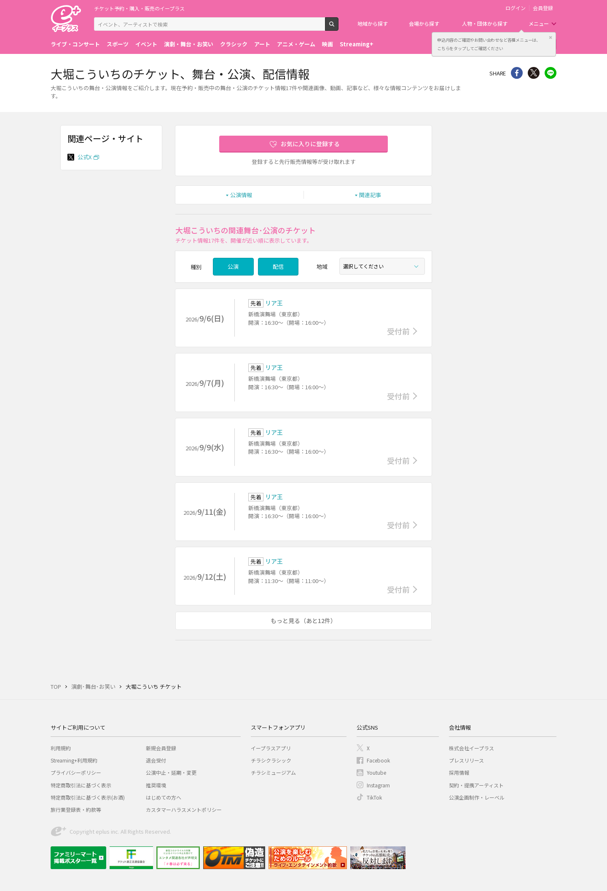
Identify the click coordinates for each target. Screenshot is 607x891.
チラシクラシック (271, 760)
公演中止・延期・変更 (171, 772)
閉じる (550, 37)
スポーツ (118, 44)
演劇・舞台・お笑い (188, 44)
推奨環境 (156, 785)
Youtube (376, 772)
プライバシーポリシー (76, 772)
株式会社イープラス (471, 748)
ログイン (515, 8)
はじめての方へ (163, 797)
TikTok (374, 797)
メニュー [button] (539, 23)
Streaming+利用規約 (74, 760)
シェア (517, 73)
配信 (278, 266)
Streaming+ (356, 44)
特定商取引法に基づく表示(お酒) (88, 797)
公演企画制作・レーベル (477, 797)
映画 (327, 44)
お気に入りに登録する (310, 143)
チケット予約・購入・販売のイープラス (139, 8)
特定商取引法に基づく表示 (81, 785)
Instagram (378, 785)
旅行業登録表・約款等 (76, 809)
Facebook (378, 760)
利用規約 (61, 748)
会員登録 (543, 8)
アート (262, 44)
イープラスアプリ (271, 748)
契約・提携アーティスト (476, 785)
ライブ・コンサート (75, 44)
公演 (233, 266)
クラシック (233, 44)
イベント (146, 44)
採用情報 (459, 772)
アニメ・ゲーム (296, 44)
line (550, 73)
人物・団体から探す (485, 23)
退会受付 (156, 760)
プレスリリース (466, 760)
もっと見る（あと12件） (303, 620)
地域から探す (372, 23)
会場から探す (424, 23)
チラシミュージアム (273, 772)
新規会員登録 (161, 748)
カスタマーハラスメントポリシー (184, 809)
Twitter (534, 73)
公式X (84, 157)
